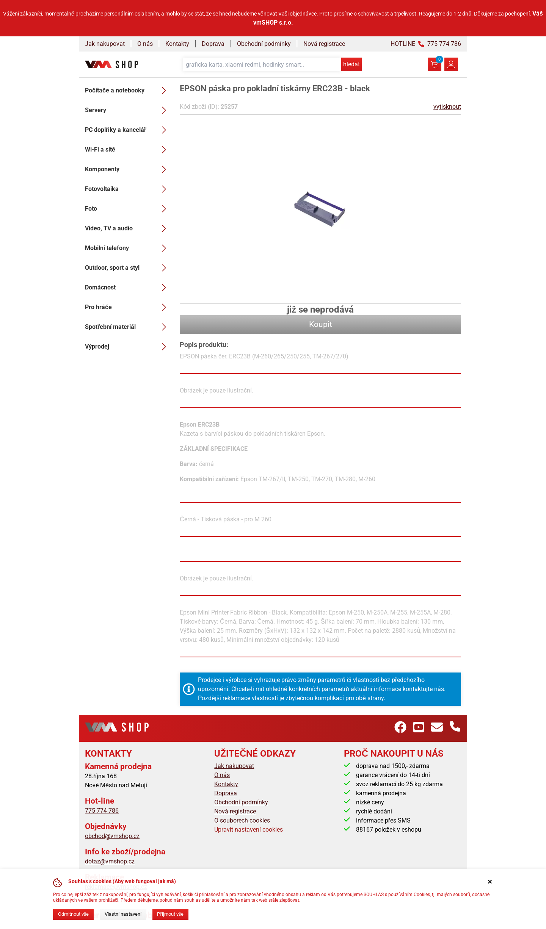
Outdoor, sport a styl (128, 268)
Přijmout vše (170, 914)
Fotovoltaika (128, 189)
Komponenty (128, 169)
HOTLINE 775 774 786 (426, 43)
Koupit (320, 324)
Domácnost (128, 287)
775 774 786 (102, 810)
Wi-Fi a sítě (128, 149)
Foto (128, 209)
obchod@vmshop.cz (112, 836)
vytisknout (447, 106)
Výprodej (128, 346)
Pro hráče (128, 307)
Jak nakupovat (105, 43)
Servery (128, 110)
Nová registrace (324, 43)
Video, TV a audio (128, 228)
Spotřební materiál (128, 327)
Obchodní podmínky (264, 43)
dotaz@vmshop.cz (110, 861)
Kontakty (177, 43)
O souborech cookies (242, 820)
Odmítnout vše (73, 914)
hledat (351, 64)
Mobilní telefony (128, 248)
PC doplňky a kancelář (128, 130)
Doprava (213, 43)
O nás (145, 43)
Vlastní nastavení (123, 914)
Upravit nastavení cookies (248, 829)
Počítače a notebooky (128, 90)
